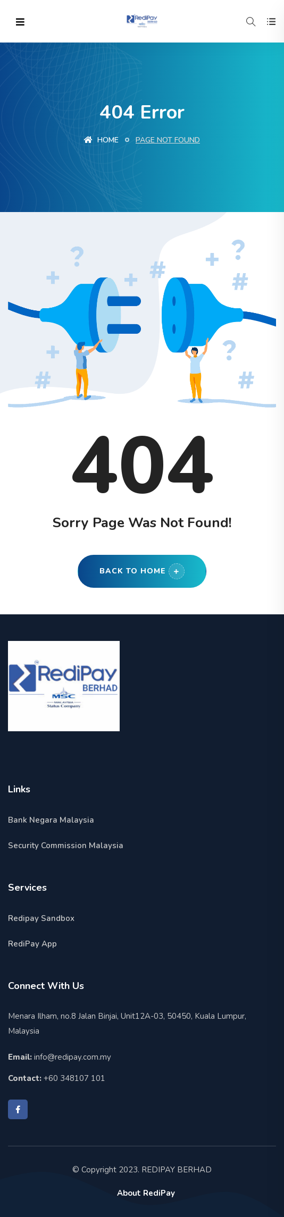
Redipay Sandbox (41, 918)
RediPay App (32, 944)
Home (101, 140)
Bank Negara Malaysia (51, 820)
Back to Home (142, 571)
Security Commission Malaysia (65, 845)
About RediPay (146, 1193)
